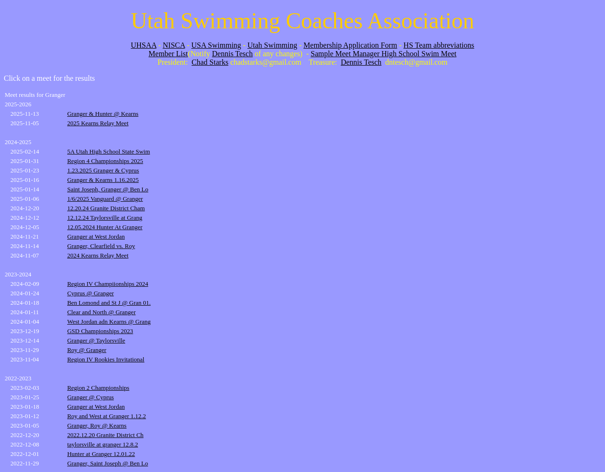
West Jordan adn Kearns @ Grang (109, 321)
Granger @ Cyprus (90, 397)
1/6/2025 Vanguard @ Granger (105, 198)
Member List (168, 54)
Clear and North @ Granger (101, 312)
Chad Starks (209, 62)
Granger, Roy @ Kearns (97, 425)
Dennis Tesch (232, 54)
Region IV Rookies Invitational (105, 359)
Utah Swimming (272, 45)
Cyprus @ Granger (90, 293)
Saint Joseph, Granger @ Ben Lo (107, 189)
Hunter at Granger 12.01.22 (101, 453)
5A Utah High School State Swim (108, 151)
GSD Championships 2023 (100, 331)
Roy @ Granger (86, 349)
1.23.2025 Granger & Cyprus (103, 170)
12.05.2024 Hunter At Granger (104, 227)
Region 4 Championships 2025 (105, 160)
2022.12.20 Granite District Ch (105, 434)
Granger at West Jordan (96, 236)
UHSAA (143, 45)
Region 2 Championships (98, 387)
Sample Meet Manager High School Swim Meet (383, 54)
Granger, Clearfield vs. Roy (101, 245)
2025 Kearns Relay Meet (98, 123)
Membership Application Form (350, 45)
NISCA (174, 45)
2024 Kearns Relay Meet (98, 255)
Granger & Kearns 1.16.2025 (102, 179)
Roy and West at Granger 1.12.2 (106, 416)
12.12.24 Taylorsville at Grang (104, 217)
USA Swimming (216, 45)
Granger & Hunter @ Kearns (102, 113)
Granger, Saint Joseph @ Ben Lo (107, 463)
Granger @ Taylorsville (96, 340)
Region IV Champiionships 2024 (107, 283)
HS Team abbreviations (439, 45)
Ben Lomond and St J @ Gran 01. (109, 302)
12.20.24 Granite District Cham (106, 208)
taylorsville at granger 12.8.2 (102, 444)
